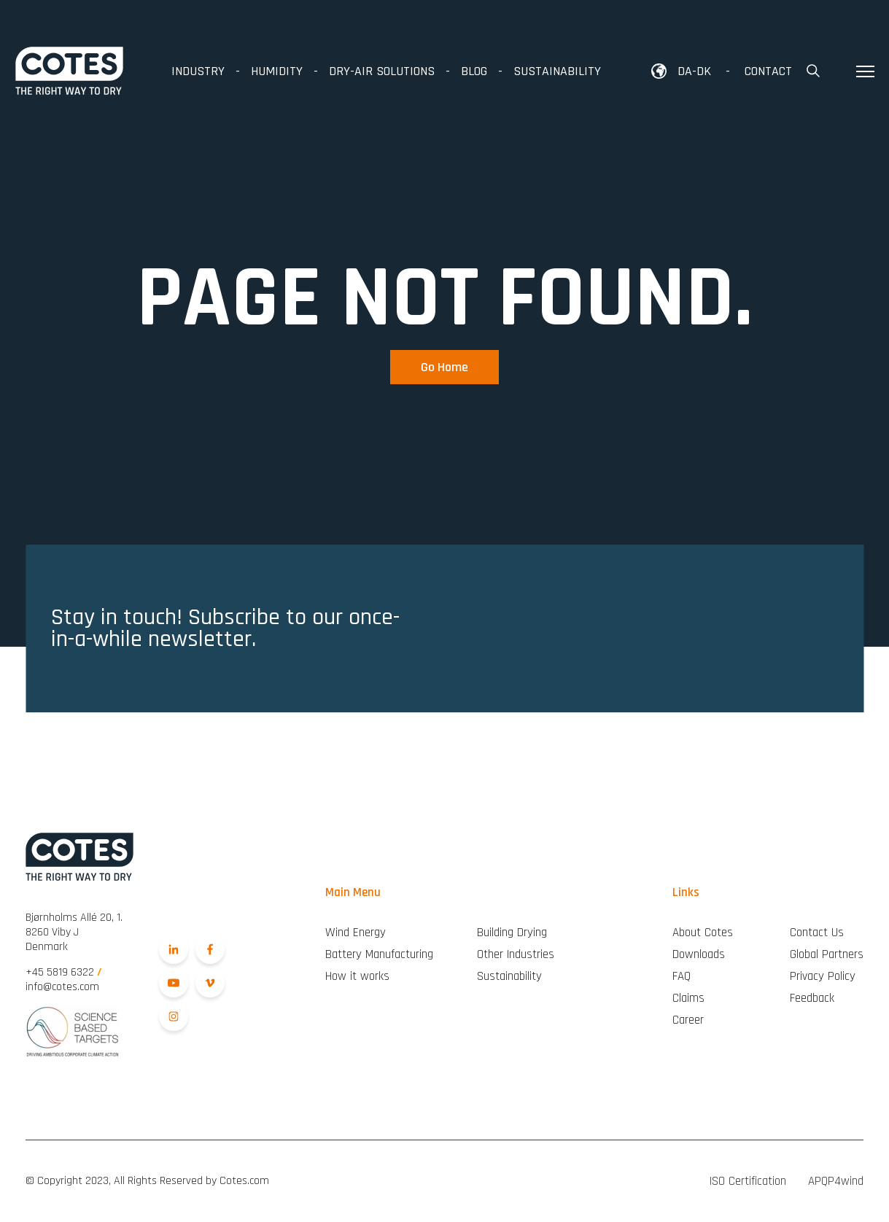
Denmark (74, 932)
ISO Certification (748, 1181)
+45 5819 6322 (64, 972)
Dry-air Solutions (382, 71)
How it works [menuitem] (357, 976)
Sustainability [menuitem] (509, 976)
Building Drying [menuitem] (512, 932)
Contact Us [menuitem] (817, 932)
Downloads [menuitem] (698, 954)
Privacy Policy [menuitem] (822, 976)
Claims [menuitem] (688, 998)
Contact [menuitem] (768, 71)
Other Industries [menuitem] (515, 954)
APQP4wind (835, 1181)
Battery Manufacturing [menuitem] (379, 954)
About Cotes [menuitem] (702, 932)
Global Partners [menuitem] (826, 954)
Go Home (444, 367)
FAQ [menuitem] (681, 976)
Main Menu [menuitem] (353, 892)
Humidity (277, 71)
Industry (198, 71)
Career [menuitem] (688, 1020)
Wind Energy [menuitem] (355, 932)
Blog (474, 71)
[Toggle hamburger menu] (865, 71)
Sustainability (557, 71)
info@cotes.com (62, 987)
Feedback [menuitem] (812, 998)
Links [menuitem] (685, 892)
